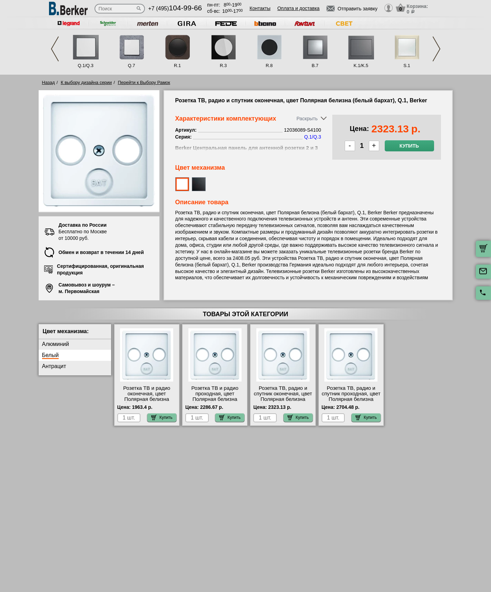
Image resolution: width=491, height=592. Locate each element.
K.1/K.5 (361, 65)
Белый (50, 355)
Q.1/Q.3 (86, 65)
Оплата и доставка (298, 8)
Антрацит (54, 366)
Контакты (259, 8)
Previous (55, 49)
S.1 (406, 65)
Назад (48, 82)
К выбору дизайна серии (86, 82)
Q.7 (131, 65)
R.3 (223, 65)
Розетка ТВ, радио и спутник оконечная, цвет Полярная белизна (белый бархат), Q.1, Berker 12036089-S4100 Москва (283, 402)
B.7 (315, 65)
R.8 (269, 65)
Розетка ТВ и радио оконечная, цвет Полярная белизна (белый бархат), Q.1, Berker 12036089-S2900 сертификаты (146, 402)
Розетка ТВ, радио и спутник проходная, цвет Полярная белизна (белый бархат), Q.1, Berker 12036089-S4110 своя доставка (351, 402)
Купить (409, 146)
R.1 (177, 65)
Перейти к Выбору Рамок (144, 82)
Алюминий (55, 344)
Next (436, 49)
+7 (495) (175, 8)
